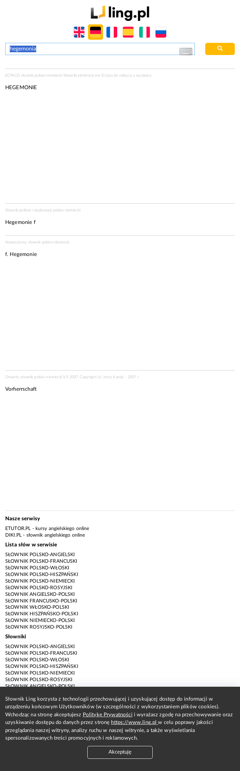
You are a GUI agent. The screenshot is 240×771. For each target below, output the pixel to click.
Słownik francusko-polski (41, 601)
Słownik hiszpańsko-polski (41, 614)
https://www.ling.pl (134, 722)
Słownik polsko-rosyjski (38, 587)
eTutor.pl (18, 528)
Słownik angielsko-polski (40, 594)
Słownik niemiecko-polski (40, 620)
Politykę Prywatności (108, 714)
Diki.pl (13, 535)
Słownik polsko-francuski (41, 561)
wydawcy (144, 75)
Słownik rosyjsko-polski (38, 627)
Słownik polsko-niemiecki (40, 581)
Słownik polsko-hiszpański (41, 574)
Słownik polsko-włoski (37, 568)
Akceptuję (120, 752)
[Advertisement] (120, 316)
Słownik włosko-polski (37, 607)
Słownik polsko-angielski (40, 554)
